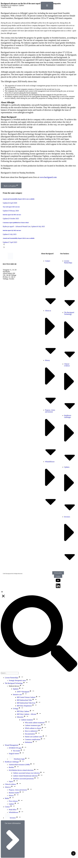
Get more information (13, 839)
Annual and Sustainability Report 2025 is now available (18, 199)
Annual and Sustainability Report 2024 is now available (18, 238)
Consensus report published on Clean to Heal (16, 222)
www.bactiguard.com (48, 177)
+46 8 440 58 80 (8, 280)
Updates (21, 5)
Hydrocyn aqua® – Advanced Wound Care (16, 226)
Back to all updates (11, 185)
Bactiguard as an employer (9, 5)
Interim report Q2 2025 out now (12, 230)
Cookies (58, 576)
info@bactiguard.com (10, 282)
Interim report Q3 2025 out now (12, 214)
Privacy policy (58, 573)
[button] (39, 244)
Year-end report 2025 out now (11, 207)
